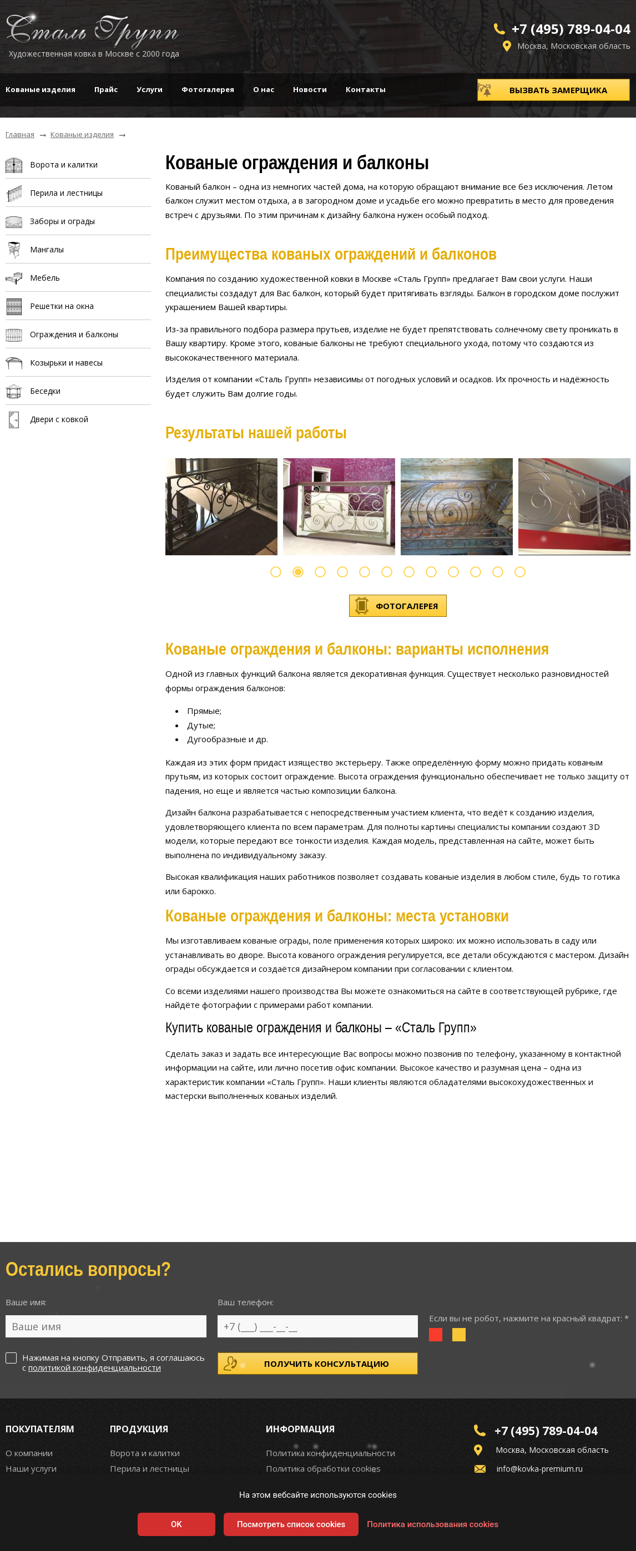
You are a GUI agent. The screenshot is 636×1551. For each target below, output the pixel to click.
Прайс (106, 89)
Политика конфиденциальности (330, 1452)
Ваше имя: (26, 1302)
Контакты (366, 89)
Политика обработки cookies (323, 1468)
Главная (20, 134)
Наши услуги (31, 1468)
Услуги (150, 89)
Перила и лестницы (149, 1468)
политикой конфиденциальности (94, 1367)
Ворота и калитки (145, 1452)
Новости (310, 89)
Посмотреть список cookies (291, 1524)
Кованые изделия (40, 89)
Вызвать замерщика (558, 89)
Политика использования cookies (432, 1524)
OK (176, 1524)
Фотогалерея (207, 89)
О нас (263, 89)
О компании (29, 1452)
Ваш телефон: (246, 1302)
